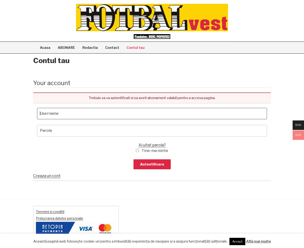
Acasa (45, 48)
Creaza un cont (47, 176)
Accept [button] (237, 241)
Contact (112, 48)
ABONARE (66, 48)
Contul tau (136, 48)
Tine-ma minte (155, 150)
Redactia (90, 48)
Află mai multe (258, 241)
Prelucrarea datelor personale (59, 218)
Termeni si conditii (50, 212)
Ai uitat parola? (152, 145)
